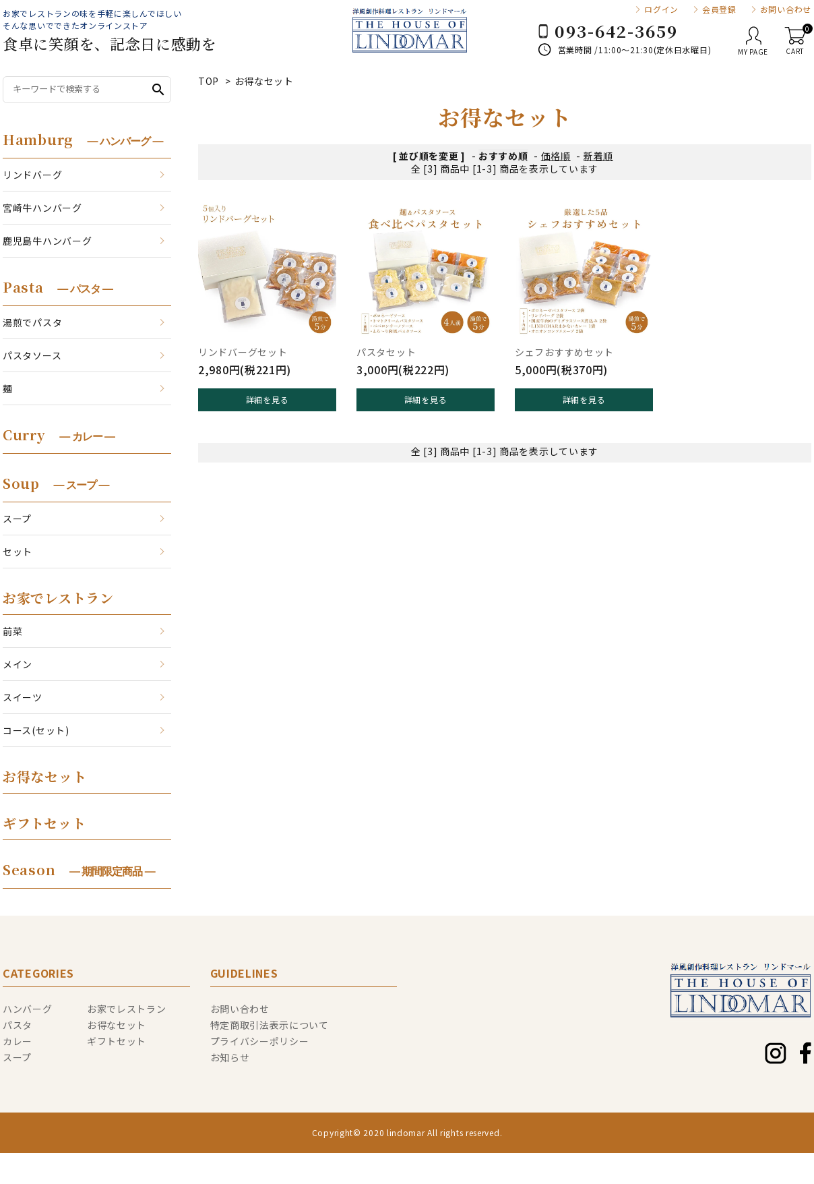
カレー (17, 1041)
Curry (59, 434)
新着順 (598, 155)
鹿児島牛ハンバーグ (47, 240)
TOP (208, 81)
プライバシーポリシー (259, 1041)
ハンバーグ (28, 1008)
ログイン (661, 9)
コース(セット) (36, 730)
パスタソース (32, 355)
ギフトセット (44, 823)
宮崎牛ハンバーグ (42, 207)
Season (79, 869)
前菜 (12, 631)
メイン (17, 664)
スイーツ (22, 697)
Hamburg (83, 139)
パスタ (17, 1025)
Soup (55, 483)
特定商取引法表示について (269, 1025)
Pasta (58, 287)
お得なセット (264, 81)
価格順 (556, 155)
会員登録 (719, 9)
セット (17, 551)
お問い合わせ (785, 9)
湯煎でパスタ (32, 322)
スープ (17, 518)
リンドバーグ (32, 174)
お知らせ (230, 1057)
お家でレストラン (58, 598)
